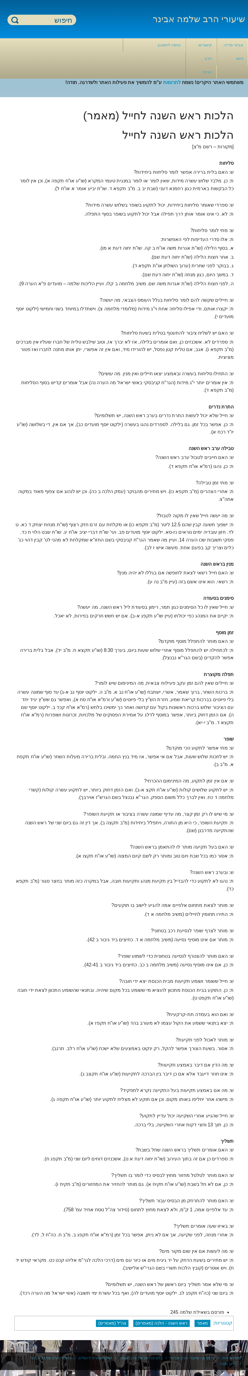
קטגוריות (223, 1322)
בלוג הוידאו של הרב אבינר (141, 1358)
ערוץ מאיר (228, 1364)
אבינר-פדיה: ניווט (233, 52)
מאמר (202, 1323)
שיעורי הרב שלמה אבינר (199, 19)
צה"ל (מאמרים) (112, 1323)
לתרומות (172, 82)
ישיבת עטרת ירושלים (95, 1358)
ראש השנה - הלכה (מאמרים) (161, 1323)
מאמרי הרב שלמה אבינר (50, 1358)
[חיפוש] (45, 20)
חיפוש (15, 20)
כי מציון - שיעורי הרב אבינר (192, 1358)
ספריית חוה (231, 1358)
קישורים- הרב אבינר (205, 58)
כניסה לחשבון (169, 45)
